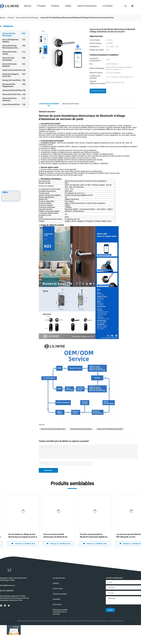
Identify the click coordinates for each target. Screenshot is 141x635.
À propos (41, 6)
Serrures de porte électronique (13, 34)
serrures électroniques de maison (81, 429)
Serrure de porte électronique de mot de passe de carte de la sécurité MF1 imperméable (54, 535)
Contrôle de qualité (60, 594)
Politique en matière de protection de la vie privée (60, 612)
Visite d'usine (58, 589)
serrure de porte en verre (13, 94)
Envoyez (110, 610)
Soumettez (48, 470)
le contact (107, 6)
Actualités (56, 599)
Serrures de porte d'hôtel (13, 80)
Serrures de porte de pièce (13, 90)
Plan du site (57, 604)
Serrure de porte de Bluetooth (13, 65)
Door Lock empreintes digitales (13, 41)
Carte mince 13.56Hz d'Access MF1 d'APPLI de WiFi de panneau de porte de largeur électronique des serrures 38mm (17, 535)
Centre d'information (87, 6)
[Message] (123, 600)
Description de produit (70, 104)
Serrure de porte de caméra (13, 53)
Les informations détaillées (49, 104)
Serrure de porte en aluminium (13, 99)
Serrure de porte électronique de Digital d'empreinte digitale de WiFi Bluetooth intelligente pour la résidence (90, 535)
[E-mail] (123, 593)
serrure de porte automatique (13, 59)
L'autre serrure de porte (13, 104)
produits (55, 6)
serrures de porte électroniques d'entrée (110, 429)
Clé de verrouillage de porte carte (13, 75)
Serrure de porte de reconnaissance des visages (13, 47)
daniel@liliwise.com (7, 585)
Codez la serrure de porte (13, 70)
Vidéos (68, 6)
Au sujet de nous (59, 578)
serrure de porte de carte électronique (53, 429)
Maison (27, 6)
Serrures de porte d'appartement (13, 85)
